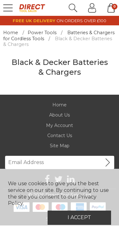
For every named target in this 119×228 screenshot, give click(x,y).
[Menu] (8, 8)
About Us (59, 115)
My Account (59, 125)
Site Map (59, 146)
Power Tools (42, 32)
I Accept (79, 217)
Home (10, 32)
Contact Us (59, 135)
